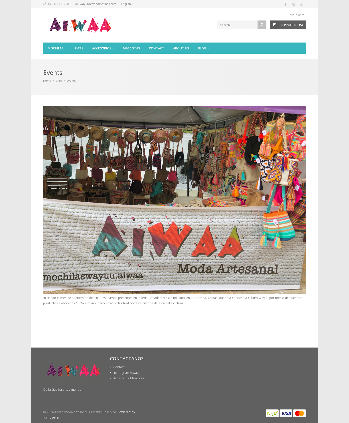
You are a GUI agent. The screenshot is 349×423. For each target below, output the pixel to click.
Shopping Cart (296, 14)
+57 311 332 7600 (59, 4)
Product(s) (292, 25)
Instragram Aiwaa (126, 373)
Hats (79, 48)
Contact (156, 48)
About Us (181, 48)
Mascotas (131, 48)
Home (47, 81)
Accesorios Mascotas (128, 378)
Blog (202, 48)
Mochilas (55, 48)
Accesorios (101, 48)
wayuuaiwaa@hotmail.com (98, 4)
